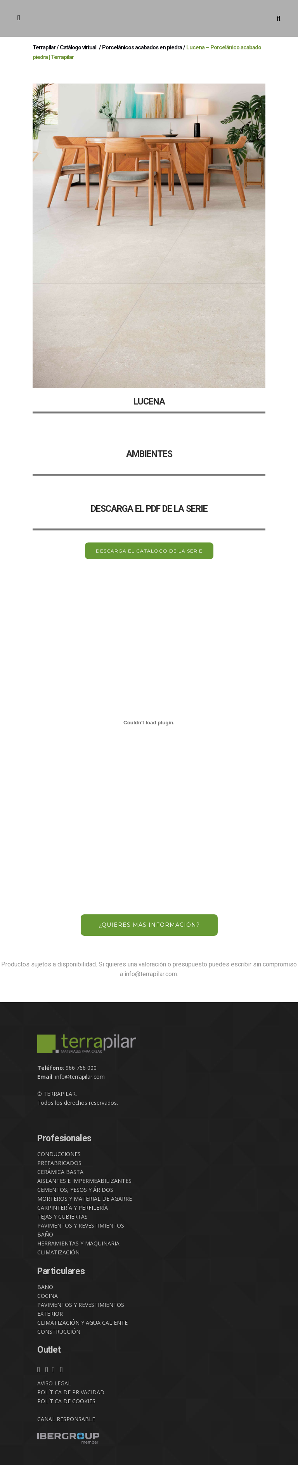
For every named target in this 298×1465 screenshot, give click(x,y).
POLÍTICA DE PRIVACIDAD (70, 1392)
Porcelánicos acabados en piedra (142, 47)
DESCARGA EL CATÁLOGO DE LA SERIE (149, 551)
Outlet (49, 1350)
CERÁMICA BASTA (60, 1171)
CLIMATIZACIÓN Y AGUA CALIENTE (82, 1322)
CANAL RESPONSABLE (66, 1419)
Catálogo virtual (78, 47)
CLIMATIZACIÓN (58, 1252)
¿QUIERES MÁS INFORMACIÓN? (149, 924)
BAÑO (45, 1234)
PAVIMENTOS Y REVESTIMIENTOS (80, 1225)
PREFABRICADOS (59, 1163)
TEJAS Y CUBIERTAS (62, 1216)
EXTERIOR (50, 1313)
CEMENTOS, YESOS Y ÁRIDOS (75, 1189)
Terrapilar (44, 47)
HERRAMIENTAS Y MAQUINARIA (78, 1243)
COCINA (47, 1295)
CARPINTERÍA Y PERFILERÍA (72, 1207)
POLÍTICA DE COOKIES (66, 1401)
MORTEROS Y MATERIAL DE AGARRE (84, 1198)
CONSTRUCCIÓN (58, 1331)
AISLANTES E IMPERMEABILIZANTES (84, 1180)
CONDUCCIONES (59, 1154)
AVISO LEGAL (54, 1383)
